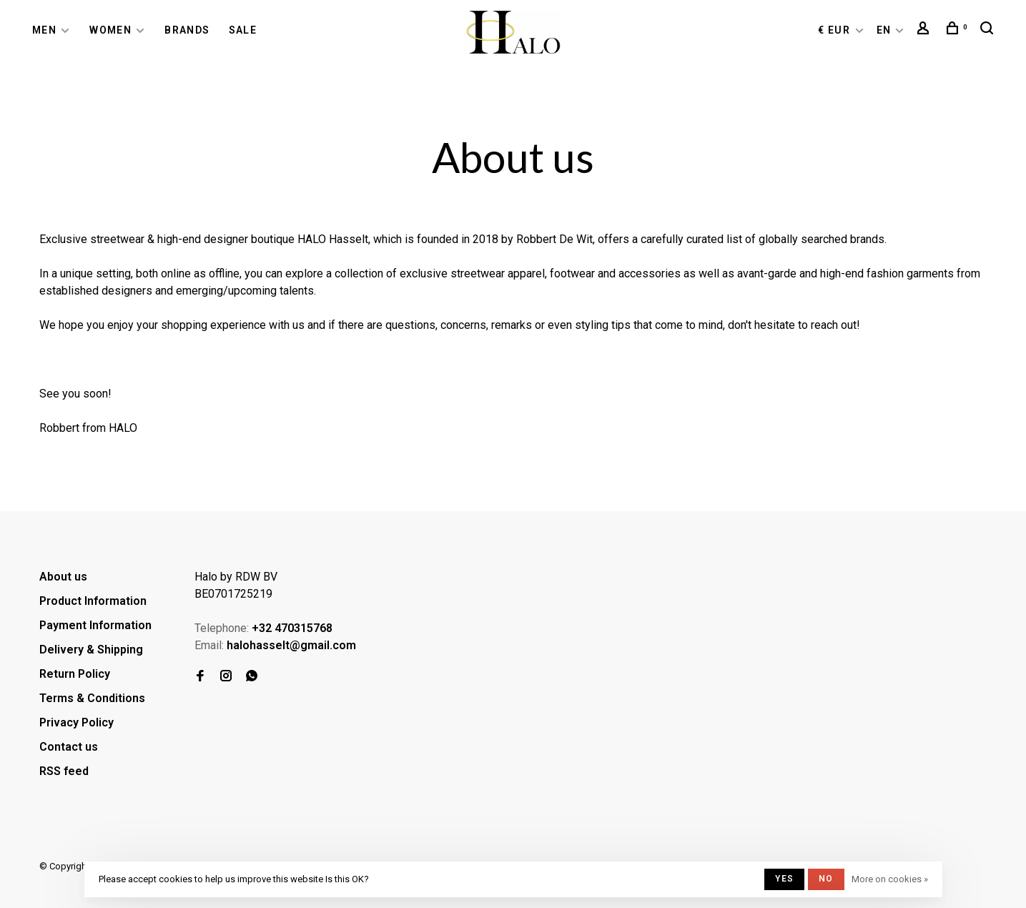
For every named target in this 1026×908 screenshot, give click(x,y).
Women (110, 30)
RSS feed (64, 771)
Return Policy (74, 674)
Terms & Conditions (92, 698)
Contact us (68, 747)
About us (63, 576)
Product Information (93, 601)
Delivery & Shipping (91, 649)
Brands (186, 30)
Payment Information (95, 625)
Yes (784, 879)
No (826, 879)
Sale (243, 30)
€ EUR (835, 30)
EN (884, 30)
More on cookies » (890, 879)
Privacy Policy (76, 722)
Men (44, 30)
